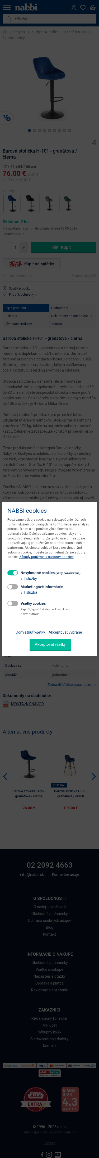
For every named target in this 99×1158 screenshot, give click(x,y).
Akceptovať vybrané (65, 632)
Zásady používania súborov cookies (46, 557)
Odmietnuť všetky (30, 632)
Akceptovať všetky (50, 644)
